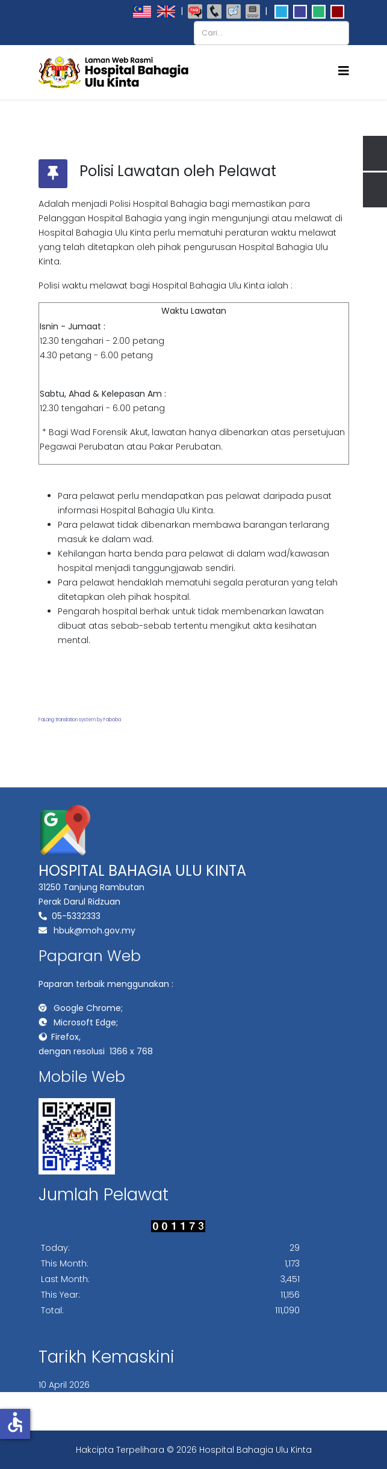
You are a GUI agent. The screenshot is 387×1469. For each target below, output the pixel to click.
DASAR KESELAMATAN (285, 1399)
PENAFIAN (132, 1399)
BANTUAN (231, 1414)
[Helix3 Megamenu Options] (343, 71)
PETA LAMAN (73, 1399)
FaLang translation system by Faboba (80, 719)
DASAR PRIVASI (197, 1399)
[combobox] (271, 33)
